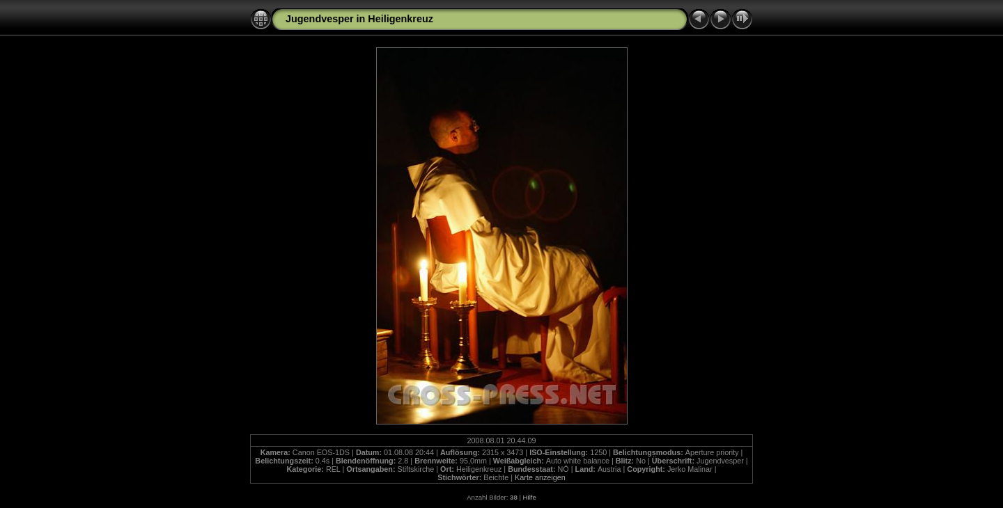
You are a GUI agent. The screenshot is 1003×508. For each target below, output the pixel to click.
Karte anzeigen (540, 477)
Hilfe (529, 497)
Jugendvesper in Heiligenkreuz (359, 18)
